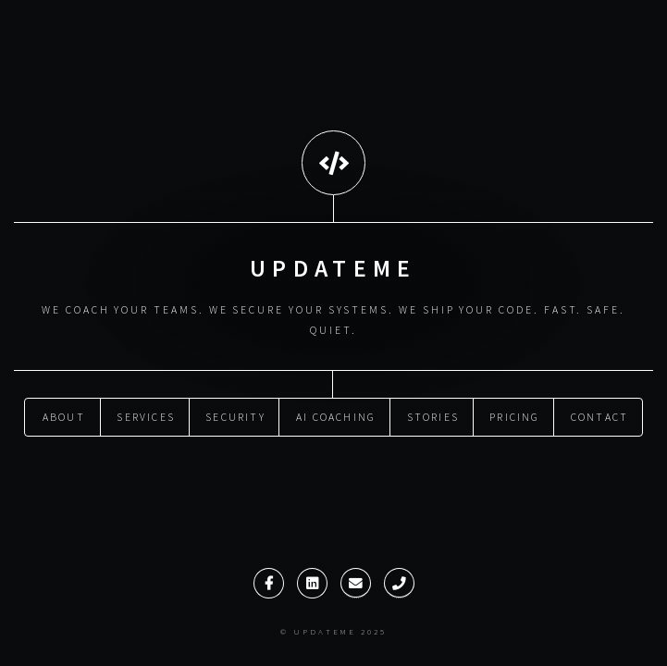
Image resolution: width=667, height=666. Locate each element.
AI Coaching (336, 416)
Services (146, 416)
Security (235, 416)
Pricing (514, 416)
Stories (433, 416)
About (64, 416)
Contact (599, 416)
